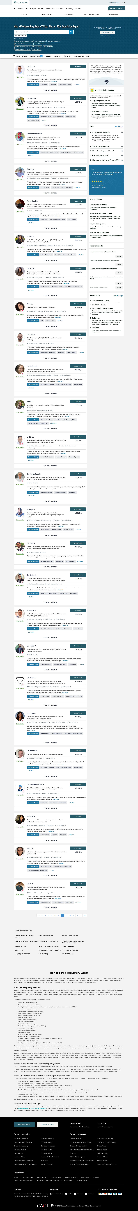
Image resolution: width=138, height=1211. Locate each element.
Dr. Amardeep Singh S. (35, 784)
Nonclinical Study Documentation (24, 44)
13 (66, 915)
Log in (123, 3)
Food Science (18, 1153)
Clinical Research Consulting (23, 1160)
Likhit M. (30, 437)
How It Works (19, 8)
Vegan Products (45, 529)
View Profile (19, 77)
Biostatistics (44, 219)
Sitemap (96, 1177)
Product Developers (91, 15)
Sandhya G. (31, 713)
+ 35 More (80, 255)
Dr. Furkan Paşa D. (34, 474)
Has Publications (79, 56)
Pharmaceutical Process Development (37, 423)
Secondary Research (48, 1146)
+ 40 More (78, 529)
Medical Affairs (102, 1149)
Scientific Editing (46, 1153)
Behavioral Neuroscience (47, 561)
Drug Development (66, 152)
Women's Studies (45, 696)
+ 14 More (52, 423)
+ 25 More (30, 460)
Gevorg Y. (30, 169)
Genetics (73, 1153)
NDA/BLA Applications (54, 41)
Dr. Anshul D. (32, 98)
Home (16, 1177)
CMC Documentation (40, 41)
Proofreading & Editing (70, 950)
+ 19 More (81, 352)
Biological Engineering (46, 255)
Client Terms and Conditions (23, 1180)
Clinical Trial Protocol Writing (106, 1142)
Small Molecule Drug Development (73, 286)
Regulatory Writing (33, 84)
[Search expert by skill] (44, 32)
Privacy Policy (68, 1180)
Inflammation (72, 664)
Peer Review (73, 593)
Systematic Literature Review (107, 1164)
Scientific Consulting (21, 1146)
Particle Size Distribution (47, 457)
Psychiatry (54, 834)
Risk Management (71, 352)
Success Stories (27, 1177)
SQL (53, 320)
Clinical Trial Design (67, 187)
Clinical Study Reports (77, 1157)
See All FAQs (119, 126)
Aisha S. (30, 848)
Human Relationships (57, 696)
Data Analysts (47, 15)
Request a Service (116, 8)
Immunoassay (53, 802)
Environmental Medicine (60, 664)
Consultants (69, 15)
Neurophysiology (70, 561)
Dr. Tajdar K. (31, 646)
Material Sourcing (68, 529)
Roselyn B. (31, 509)
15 (73, 915)
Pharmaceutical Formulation (48, 352)
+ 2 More (43, 120)
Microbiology (71, 255)
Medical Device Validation (47, 384)
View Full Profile (50, 90)
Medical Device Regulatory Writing (24, 41)
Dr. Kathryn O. (32, 366)
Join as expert (114, 3)
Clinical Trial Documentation (42, 44)
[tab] (106, 132)
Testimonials (85, 1177)
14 (70, 915)
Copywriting (19, 950)
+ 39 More (71, 834)
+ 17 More (77, 187)
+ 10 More (30, 632)
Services (60, 8)
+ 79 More (59, 320)
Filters (16, 56)
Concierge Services (73, 8)
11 (58, 915)
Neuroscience (59, 561)
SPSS (42, 320)
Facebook (78, 1194)
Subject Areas (37, 56)
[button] (106, 132)
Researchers (113, 15)
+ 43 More (76, 84)
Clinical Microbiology (60, 255)
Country (25, 56)
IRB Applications (45, 187)
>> (84, 915)
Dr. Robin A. (31, 334)
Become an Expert (48, 1124)
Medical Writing (48, 46)
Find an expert (31, 8)
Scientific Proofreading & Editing (62, 866)
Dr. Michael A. (32, 201)
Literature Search (46, 1149)
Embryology (53, 84)
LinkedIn (89, 1194)
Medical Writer (64, 593)
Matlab (48, 320)
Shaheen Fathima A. (35, 134)
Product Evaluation (56, 529)
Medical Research (47, 1164)
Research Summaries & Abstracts (49, 593)
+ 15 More (30, 388)
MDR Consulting (102, 1153)
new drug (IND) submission (38, 1108)
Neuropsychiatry (45, 834)
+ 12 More (30, 597)
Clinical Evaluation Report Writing (25, 1164)
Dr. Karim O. (31, 575)
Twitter (68, 1194)
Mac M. (30, 304)
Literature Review (36, 49)
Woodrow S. (31, 610)
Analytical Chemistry (61, 457)
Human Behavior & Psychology (74, 696)
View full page (118, 296)
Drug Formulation (45, 286)
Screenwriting (43, 954)
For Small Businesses (21, 1139)
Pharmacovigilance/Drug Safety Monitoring (52, 116)
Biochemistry (44, 84)
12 (62, 915)
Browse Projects (70, 1177)
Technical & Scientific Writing (22, 49)
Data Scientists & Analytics (23, 1142)
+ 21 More (30, 290)
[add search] (71, 32)
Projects (41, 8)
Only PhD (67, 56)
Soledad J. (31, 816)
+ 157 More (31, 495)
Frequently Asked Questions (79, 1127)
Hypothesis (63, 834)
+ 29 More (71, 802)
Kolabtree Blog (56, 1194)
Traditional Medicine (46, 664)
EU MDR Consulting (47, 1139)
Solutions (50, 8)
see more (54, 81)
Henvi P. (30, 402)
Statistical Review (20, 1149)
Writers (24, 15)
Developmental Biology (65, 84)
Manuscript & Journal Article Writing (37, 870)
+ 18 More (30, 737)
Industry (57, 56)
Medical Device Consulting (50, 1157)
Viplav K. (30, 884)
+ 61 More (30, 699)
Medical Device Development (63, 384)
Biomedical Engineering (105, 1139)
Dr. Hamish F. (32, 751)
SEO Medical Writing (33, 120)
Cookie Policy (82, 1180)
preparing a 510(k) (23, 1108)
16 (77, 915)
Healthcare (44, 1160)
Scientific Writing (46, 1142)
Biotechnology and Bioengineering (81, 1149)
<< (38, 915)
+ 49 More (30, 223)
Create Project (78, 66)
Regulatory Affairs (78, 152)
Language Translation (22, 954)
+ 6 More (52, 870)
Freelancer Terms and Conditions (48, 1180)
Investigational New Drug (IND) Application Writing (28, 46)
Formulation (61, 352)
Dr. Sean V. (31, 66)
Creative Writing (67, 954)
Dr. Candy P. (31, 678)
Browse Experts (56, 1177)
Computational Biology (46, 492)
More (88, 56)
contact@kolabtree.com (104, 1127)
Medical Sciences (103, 1157)
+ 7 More (30, 155)
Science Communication (78, 1146)
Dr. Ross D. (31, 543)
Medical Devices (78, 384)
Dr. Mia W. (31, 268)
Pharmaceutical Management (57, 219)
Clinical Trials (55, 187)
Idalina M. (31, 236)
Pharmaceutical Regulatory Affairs (49, 152)
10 (55, 915)
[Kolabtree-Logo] (21, 2)
